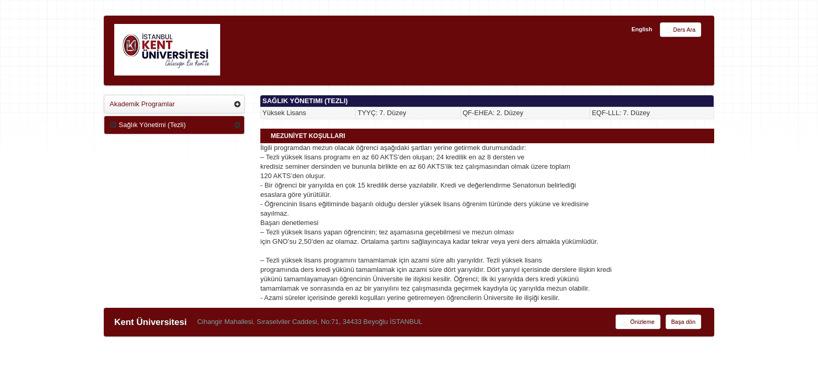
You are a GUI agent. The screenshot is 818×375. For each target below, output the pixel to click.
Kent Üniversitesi (150, 322)
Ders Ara (680, 30)
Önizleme (638, 322)
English (641, 29)
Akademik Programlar (142, 104)
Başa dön (683, 322)
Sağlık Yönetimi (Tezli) (148, 125)
